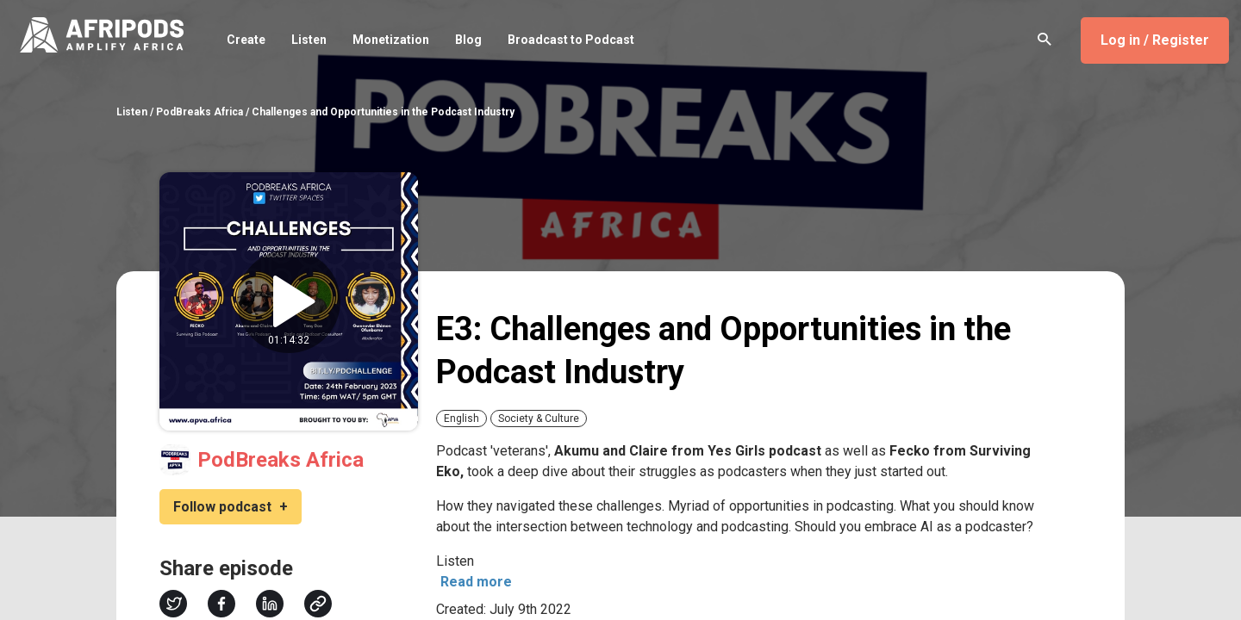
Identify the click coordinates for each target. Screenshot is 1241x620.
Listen (309, 39)
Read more (476, 582)
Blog (468, 39)
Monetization (390, 39)
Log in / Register (1155, 40)
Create (246, 39)
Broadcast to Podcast (571, 39)
